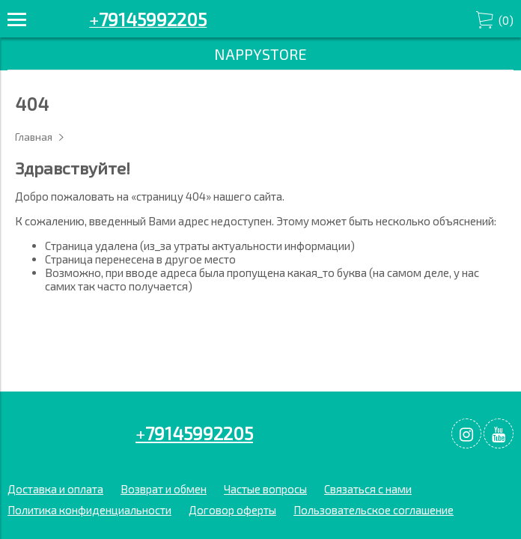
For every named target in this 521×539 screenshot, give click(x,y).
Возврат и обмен (164, 489)
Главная (33, 137)
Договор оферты (232, 510)
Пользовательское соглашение (373, 510)
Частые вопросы (265, 489)
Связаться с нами (368, 489)
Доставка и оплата (55, 489)
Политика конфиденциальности (89, 510)
